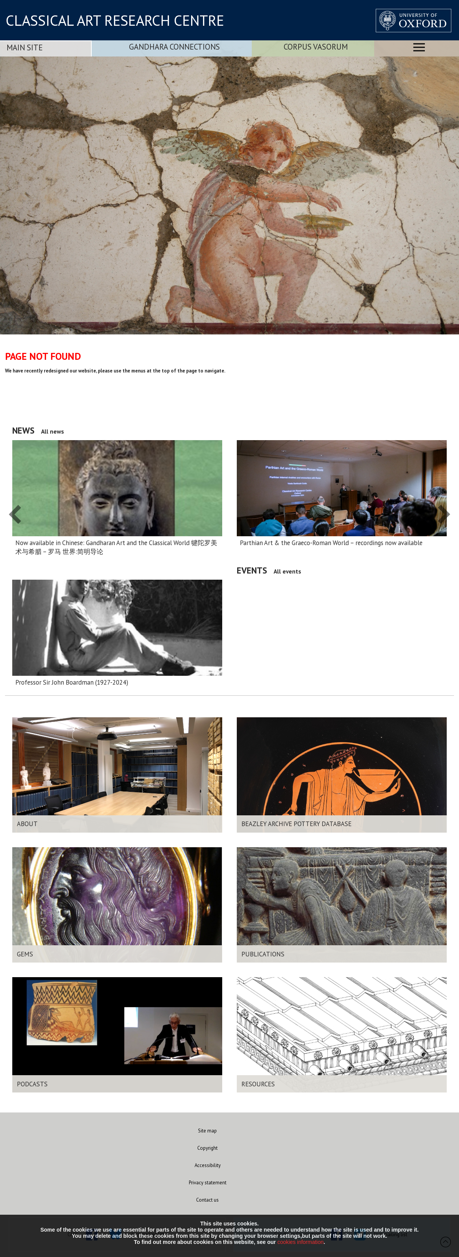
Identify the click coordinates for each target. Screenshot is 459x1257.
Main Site (25, 47)
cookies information (300, 1242)
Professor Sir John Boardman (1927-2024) (71, 682)
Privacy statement (207, 1182)
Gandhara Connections (174, 47)
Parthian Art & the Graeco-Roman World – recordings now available (331, 543)
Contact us (207, 1200)
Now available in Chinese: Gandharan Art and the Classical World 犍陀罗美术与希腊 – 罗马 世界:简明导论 (116, 547)
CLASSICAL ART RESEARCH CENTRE (115, 20)
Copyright (207, 1148)
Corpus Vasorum (316, 47)
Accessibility (208, 1165)
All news (52, 431)
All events (287, 571)
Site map (207, 1130)
